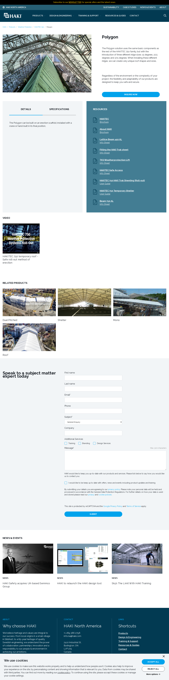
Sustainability (111, 7)
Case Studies (129, 7)
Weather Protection (25, 27)
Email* (67, 395)
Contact (122, 649)
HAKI (4, 27)
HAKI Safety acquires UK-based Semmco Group (26, 585)
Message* (69, 448)
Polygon (49, 27)
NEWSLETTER (75, 2)
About (162, 7)
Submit (93, 514)
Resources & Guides (128, 645)
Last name (69, 384)
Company (69, 428)
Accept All (153, 662)
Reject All (153, 669)
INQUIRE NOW (130, 94)
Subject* (68, 417)
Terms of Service (133, 506)
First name (69, 372)
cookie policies (105, 495)
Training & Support (128, 641)
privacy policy (114, 489)
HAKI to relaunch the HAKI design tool (79, 583)
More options (152, 674)
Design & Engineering (129, 637)
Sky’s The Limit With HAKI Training (131, 583)
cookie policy (63, 672)
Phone (67, 406)
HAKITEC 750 (39, 27)
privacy (91, 495)
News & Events (148, 7)
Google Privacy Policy (112, 506)
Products (12, 27)
